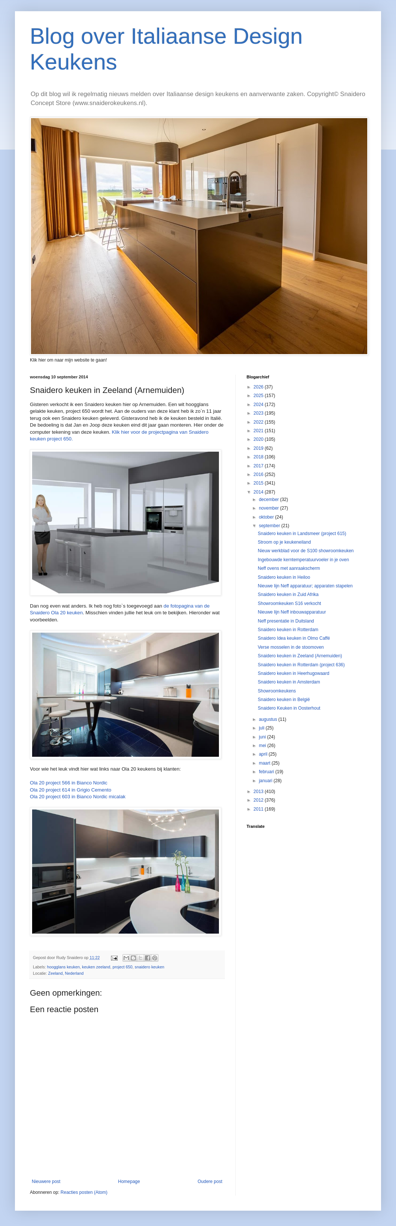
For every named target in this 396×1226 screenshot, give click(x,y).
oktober (267, 517)
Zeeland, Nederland (66, 973)
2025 (259, 395)
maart (265, 763)
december (269, 499)
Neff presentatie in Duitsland (286, 621)
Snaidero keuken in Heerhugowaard (293, 673)
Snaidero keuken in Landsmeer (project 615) (302, 533)
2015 (259, 483)
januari (266, 780)
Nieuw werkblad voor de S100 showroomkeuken (306, 550)
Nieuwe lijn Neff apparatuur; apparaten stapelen (305, 586)
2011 (259, 809)
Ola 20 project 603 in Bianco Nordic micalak (78, 796)
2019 (259, 448)
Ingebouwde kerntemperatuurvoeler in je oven (303, 559)
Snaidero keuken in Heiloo (284, 577)
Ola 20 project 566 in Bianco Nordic (68, 783)
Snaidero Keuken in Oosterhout (289, 708)
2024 (259, 404)
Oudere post (210, 1181)
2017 (259, 465)
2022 (259, 422)
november (269, 508)
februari (267, 771)
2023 (259, 413)
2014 (259, 492)
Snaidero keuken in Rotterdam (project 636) (301, 664)
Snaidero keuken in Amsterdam (289, 682)
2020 (259, 439)
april (264, 754)
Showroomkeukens (277, 691)
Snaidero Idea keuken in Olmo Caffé (294, 638)
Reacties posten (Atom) (84, 1192)
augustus (268, 719)
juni (263, 737)
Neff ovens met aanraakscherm (289, 568)
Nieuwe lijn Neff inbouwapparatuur (292, 612)
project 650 (122, 967)
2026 (259, 387)
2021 (259, 430)
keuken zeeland (96, 967)
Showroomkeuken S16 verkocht (289, 603)
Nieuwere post (46, 1181)
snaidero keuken (149, 967)
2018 (259, 457)
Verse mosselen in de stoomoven (291, 647)
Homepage (129, 1181)
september (270, 525)
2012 (259, 800)
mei (263, 745)
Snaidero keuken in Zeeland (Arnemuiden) (300, 655)
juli (262, 728)
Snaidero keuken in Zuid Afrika (288, 594)
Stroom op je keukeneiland (284, 542)
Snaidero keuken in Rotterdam (288, 629)
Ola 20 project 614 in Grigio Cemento (70, 790)
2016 (259, 474)
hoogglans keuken (63, 967)
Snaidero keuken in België (284, 699)
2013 (259, 791)
